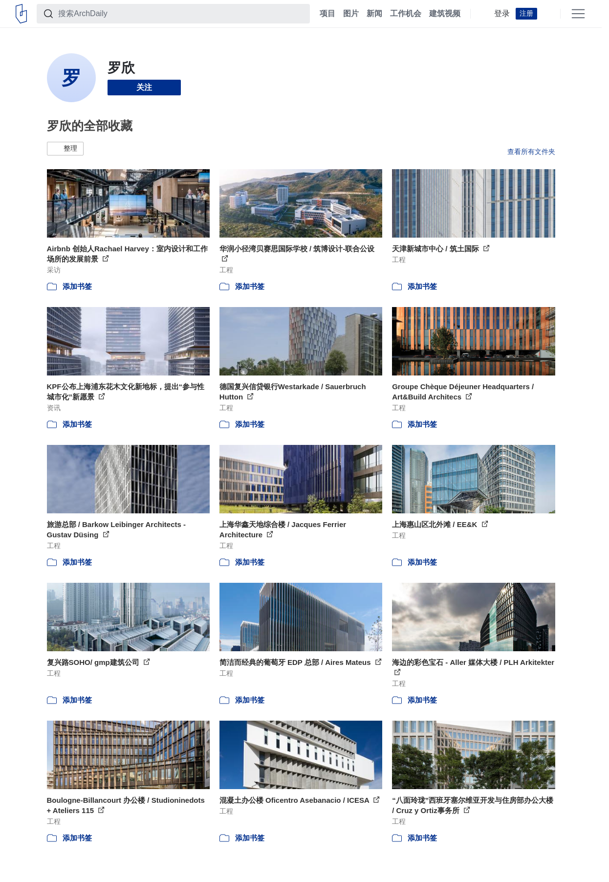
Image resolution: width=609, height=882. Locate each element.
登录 (502, 13)
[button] (65, 148)
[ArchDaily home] (21, 13)
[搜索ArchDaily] (181, 14)
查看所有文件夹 (531, 151)
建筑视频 (444, 13)
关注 (144, 87)
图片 (351, 13)
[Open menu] (578, 14)
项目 (327, 13)
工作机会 (405, 13)
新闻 (374, 13)
